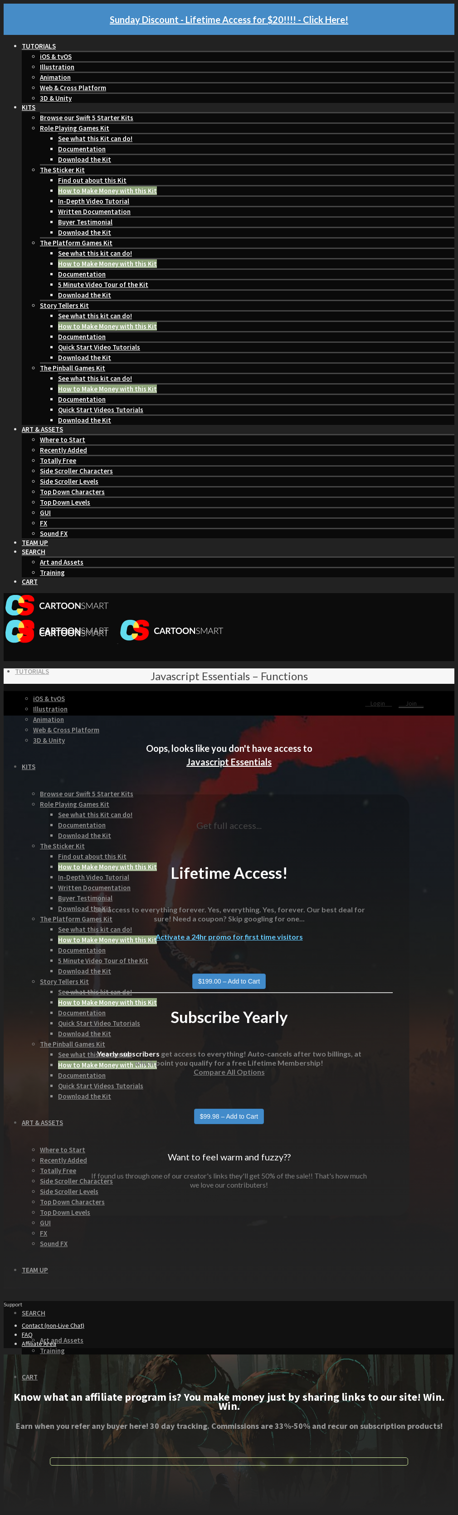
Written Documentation (94, 211)
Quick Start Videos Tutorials (100, 409)
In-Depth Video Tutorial (93, 201)
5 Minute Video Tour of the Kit (103, 284)
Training (52, 572)
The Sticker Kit (62, 170)
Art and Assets (61, 562)
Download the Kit (84, 159)
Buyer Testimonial (85, 222)
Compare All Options (229, 1071)
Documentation (82, 149)
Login (378, 703)
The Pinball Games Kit (72, 368)
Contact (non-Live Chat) (53, 1325)
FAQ (27, 1334)
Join (411, 703)
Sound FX (54, 533)
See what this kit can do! (95, 253)
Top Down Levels (65, 502)
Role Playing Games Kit (74, 128)
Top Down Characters (72, 491)
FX (43, 523)
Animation (55, 77)
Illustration (57, 67)
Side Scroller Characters (76, 471)
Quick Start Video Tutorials (99, 347)
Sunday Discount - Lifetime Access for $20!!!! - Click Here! (229, 19)
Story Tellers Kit (64, 305)
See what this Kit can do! (95, 138)
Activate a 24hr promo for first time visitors (229, 936)
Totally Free (58, 460)
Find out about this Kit (92, 180)
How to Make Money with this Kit (107, 190)
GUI (45, 512)
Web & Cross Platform (73, 87)
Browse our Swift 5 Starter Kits (86, 117)
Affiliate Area (39, 1344)
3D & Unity (56, 98)
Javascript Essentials (229, 761)
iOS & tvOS (56, 56)
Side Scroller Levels (69, 481)
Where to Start (62, 439)
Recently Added (63, 450)
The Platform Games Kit (76, 243)
